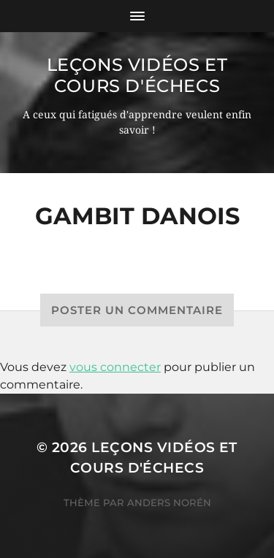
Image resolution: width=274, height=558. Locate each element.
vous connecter (115, 367)
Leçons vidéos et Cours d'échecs (137, 75)
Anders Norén (169, 502)
